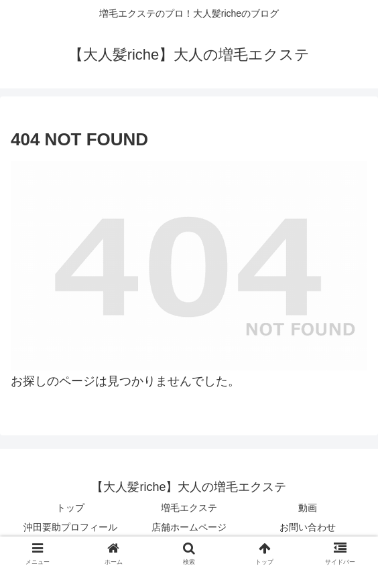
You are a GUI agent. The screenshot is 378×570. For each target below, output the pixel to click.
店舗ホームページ (189, 527)
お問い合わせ (307, 527)
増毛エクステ (189, 507)
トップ (70, 507)
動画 (307, 507)
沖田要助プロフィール (70, 527)
